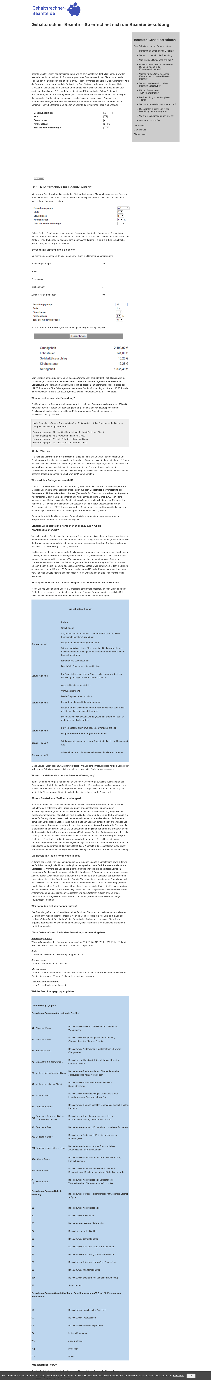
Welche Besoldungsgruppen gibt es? (156, 116)
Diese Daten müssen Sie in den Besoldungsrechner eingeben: (154, 110)
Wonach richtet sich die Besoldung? (156, 55)
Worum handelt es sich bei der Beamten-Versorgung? (153, 84)
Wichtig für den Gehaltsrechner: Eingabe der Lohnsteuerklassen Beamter (154, 76)
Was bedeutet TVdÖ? (149, 120)
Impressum (139, 125)
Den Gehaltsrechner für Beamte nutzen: (153, 46)
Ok (191, 1376)
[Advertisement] (80, 51)
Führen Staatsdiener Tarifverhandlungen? (149, 91)
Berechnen (39, 178)
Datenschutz (140, 130)
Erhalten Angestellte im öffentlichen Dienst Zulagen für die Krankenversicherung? (156, 67)
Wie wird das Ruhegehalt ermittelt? (156, 60)
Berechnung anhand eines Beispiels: (156, 51)
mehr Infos (178, 1375)
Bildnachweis (140, 134)
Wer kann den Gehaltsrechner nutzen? (157, 104)
